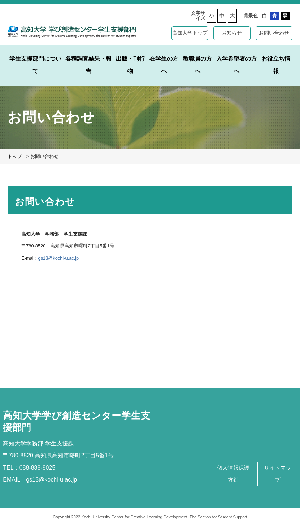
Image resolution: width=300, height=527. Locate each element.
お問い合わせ (274, 33)
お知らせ (232, 33)
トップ (15, 156)
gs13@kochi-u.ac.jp (58, 258)
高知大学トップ (190, 33)
